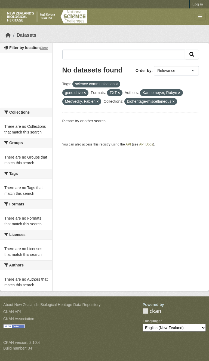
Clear (44, 48)
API (128, 144)
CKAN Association (18, 319)
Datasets (26, 35)
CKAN (152, 311)
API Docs (146, 144)
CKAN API (12, 312)
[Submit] (192, 54)
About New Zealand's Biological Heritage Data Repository (52, 304)
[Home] (8, 35)
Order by (143, 70)
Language (152, 321)
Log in (197, 4)
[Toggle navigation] (200, 17)
